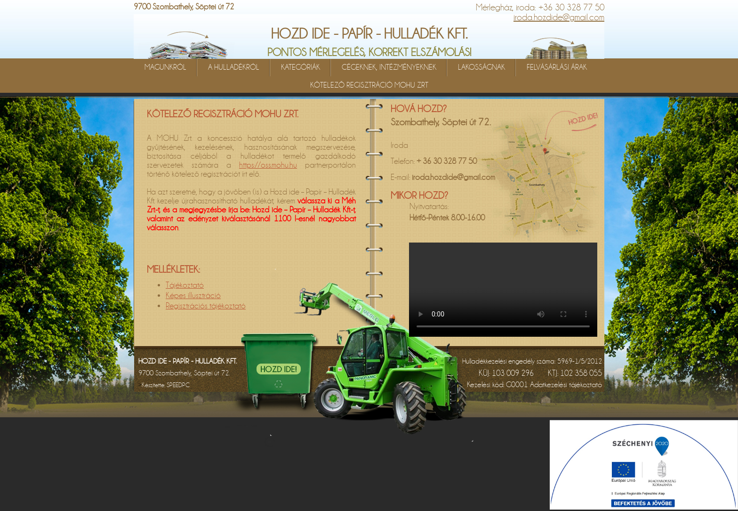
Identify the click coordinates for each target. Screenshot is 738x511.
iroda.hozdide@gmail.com (558, 17)
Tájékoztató (185, 285)
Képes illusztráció (193, 295)
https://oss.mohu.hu (268, 165)
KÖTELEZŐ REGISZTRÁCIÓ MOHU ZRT (369, 85)
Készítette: (166, 385)
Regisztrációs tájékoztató (206, 305)
